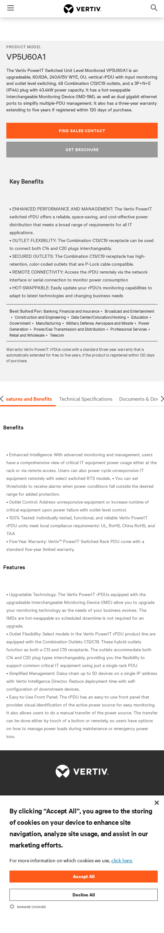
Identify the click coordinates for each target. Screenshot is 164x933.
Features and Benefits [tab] (27, 398)
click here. (122, 860)
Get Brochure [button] (82, 149)
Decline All (84, 895)
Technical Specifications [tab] (85, 398)
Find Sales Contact (82, 130)
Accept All (84, 876)
